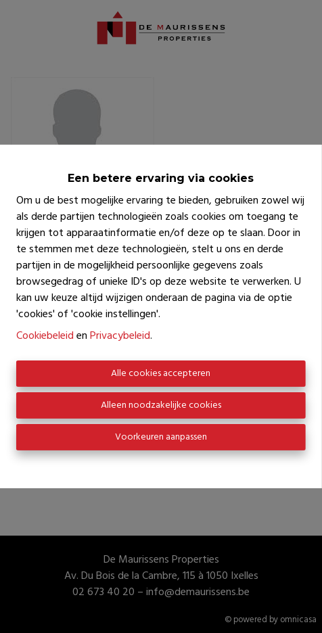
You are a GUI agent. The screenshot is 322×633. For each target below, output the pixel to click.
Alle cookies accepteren (160, 373)
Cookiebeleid (45, 336)
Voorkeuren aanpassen (161, 437)
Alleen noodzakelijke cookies (161, 405)
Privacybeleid (120, 336)
